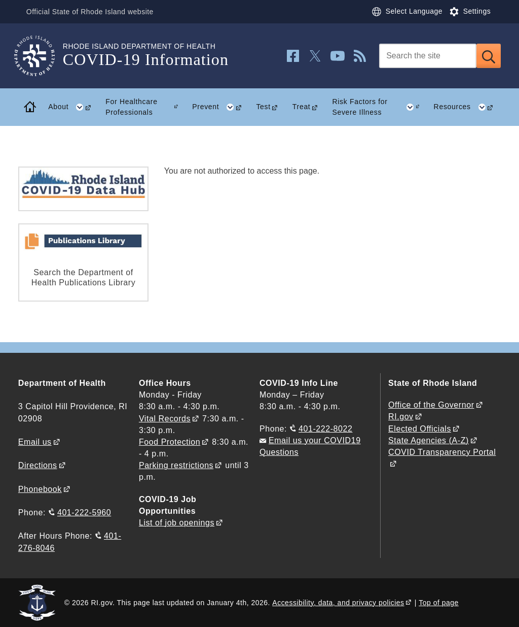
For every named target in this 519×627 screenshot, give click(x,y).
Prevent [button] (220, 107)
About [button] (73, 107)
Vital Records (165, 418)
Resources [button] (467, 107)
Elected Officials (419, 428)
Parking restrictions (176, 465)
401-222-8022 (325, 428)
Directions (37, 465)
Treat (301, 107)
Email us (35, 442)
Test (263, 107)
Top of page (439, 603)
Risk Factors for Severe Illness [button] (379, 107)
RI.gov (401, 416)
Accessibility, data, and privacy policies (338, 603)
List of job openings (176, 522)
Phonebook (40, 489)
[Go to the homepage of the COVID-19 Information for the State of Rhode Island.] (40, 56)
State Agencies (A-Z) (428, 440)
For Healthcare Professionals (131, 106)
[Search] (427, 56)
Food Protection (169, 442)
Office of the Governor (431, 405)
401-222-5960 (84, 512)
